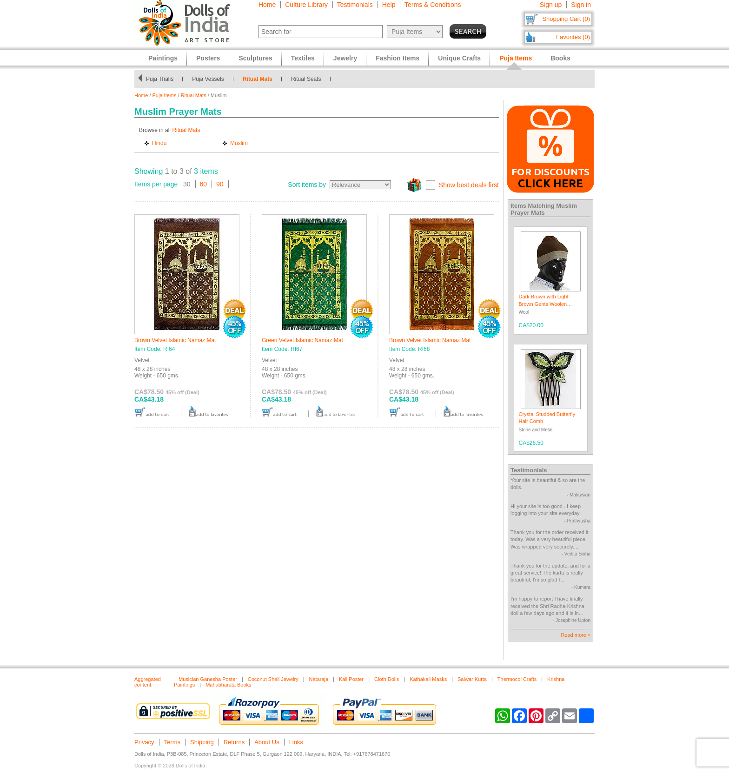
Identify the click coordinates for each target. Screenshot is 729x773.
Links (296, 742)
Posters (208, 58)
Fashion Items (397, 58)
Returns (234, 742)
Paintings (163, 58)
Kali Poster (351, 679)
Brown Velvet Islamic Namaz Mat (175, 340)
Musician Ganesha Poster (208, 679)
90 (220, 184)
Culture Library (306, 4)
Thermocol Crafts (517, 679)
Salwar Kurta (472, 679)
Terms (172, 742)
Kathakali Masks (428, 679)
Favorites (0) (573, 36)
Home (267, 4)
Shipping (202, 742)
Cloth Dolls (386, 679)
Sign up (551, 4)
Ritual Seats (323, 79)
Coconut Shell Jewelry (273, 679)
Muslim (239, 143)
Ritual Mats (275, 79)
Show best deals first (469, 185)
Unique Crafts (459, 58)
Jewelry (345, 58)
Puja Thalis (177, 79)
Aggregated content (147, 681)
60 (203, 184)
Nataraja (319, 679)
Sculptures (255, 58)
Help (389, 4)
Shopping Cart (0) (566, 18)
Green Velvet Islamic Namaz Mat (302, 340)
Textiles (303, 58)
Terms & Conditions (432, 4)
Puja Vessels (225, 79)
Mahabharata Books (228, 684)
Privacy (144, 742)
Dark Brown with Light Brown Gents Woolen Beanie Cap (544, 304)
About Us (266, 742)
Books (560, 58)
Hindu (159, 143)
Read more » (575, 635)
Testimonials (355, 4)
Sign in (581, 4)
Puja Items (164, 95)
